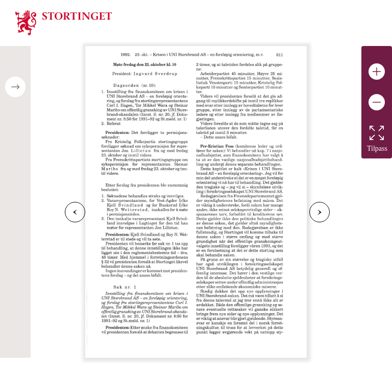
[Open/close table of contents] (15, 87)
